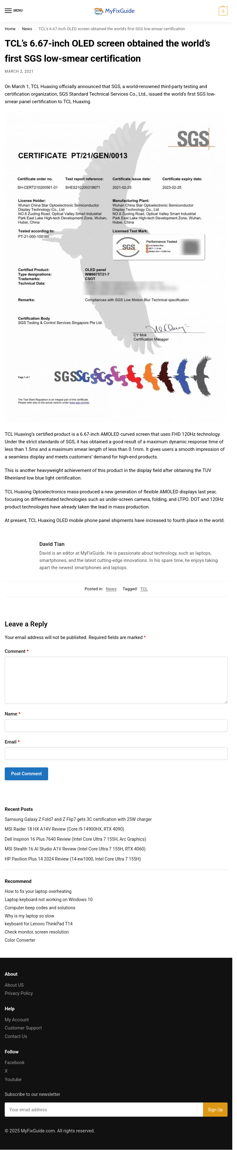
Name (12, 714)
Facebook (15, 1062)
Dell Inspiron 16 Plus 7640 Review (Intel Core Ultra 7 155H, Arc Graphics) (75, 839)
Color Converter (20, 940)
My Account (17, 1020)
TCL (144, 588)
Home (10, 28)
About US (14, 985)
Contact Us (16, 1036)
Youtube (13, 1079)
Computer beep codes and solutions (40, 907)
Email (12, 742)
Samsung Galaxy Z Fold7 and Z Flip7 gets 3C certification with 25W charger (78, 819)
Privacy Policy (19, 993)
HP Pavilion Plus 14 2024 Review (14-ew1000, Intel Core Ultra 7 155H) (73, 858)
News (27, 28)
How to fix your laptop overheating (38, 891)
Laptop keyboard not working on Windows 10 (49, 899)
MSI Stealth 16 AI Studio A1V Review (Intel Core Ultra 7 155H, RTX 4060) (75, 848)
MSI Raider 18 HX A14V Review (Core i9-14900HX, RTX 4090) (64, 829)
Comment (17, 651)
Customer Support (23, 1028)
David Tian (52, 544)
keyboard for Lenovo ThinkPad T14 (39, 923)
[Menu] (14, 11)
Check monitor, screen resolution (37, 931)
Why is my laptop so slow (29, 915)
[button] (222, 11)
